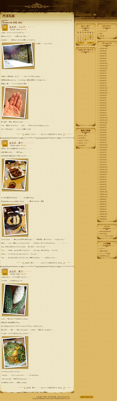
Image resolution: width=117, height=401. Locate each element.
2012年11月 (103, 120)
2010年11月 (103, 169)
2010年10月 (103, 172)
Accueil (16, 10)
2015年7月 (103, 56)
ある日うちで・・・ (54, 10)
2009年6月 (103, 199)
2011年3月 (103, 160)
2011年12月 (103, 145)
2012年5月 (103, 132)
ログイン (103, 248)
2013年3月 (103, 110)
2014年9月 (103, 71)
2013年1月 (103, 115)
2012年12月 (103, 118)
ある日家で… (83, 138)
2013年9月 (103, 95)
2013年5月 (103, 105)
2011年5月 (103, 157)
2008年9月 (103, 216)
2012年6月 (103, 130)
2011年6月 (103, 155)
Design (34, 398)
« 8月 (80, 42)
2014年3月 (103, 80)
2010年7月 (103, 177)
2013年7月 (103, 100)
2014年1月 (103, 85)
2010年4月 (103, 182)
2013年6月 (103, 103)
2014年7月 (103, 73)
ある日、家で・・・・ (36, 10)
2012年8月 (103, 125)
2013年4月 (103, 108)
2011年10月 (103, 147)
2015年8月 (103, 53)
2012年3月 (103, 137)
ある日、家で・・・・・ (21, 143)
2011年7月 (103, 152)
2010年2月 (103, 187)
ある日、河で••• (84, 140)
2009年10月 (103, 197)
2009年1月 (103, 211)
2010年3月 (103, 184)
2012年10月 (103, 122)
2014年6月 (103, 76)
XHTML (86, 397)
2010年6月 (103, 179)
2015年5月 (103, 58)
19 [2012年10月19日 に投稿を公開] (90, 37)
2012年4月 (103, 135)
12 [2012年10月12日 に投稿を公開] (90, 36)
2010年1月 (103, 189)
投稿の (103, 251)
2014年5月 (103, 78)
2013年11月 (103, 90)
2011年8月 (103, 150)
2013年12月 (103, 88)
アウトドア (103, 31)
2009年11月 (103, 194)
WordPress (66, 397)
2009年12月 (103, 192)
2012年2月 (103, 140)
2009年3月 (103, 207)
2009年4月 (103, 204)
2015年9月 (103, 51)
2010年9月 (103, 174)
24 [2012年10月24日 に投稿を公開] (85, 39)
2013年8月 (103, 98)
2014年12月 (103, 63)
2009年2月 (103, 209)
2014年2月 (103, 83)
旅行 (101, 33)
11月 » (90, 42)
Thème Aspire (50, 398)
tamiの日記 (103, 233)
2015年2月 (103, 61)
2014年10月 (103, 68)
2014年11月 (103, 66)
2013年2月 (103, 113)
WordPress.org (104, 256)
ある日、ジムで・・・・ (21, 27)
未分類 (24, 29)
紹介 (23, 10)
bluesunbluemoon (105, 231)
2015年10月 (103, 48)
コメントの (105, 253)
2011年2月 (103, 162)
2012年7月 (103, 127)
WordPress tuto (65, 398)
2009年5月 (103, 202)
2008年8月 (103, 219)
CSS (91, 397)
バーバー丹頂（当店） (107, 236)
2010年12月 (103, 167)
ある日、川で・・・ (85, 143)
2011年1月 (103, 164)
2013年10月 (103, 93)
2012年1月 (103, 142)
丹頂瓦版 (8, 16)
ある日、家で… (84, 135)
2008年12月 (103, 214)
